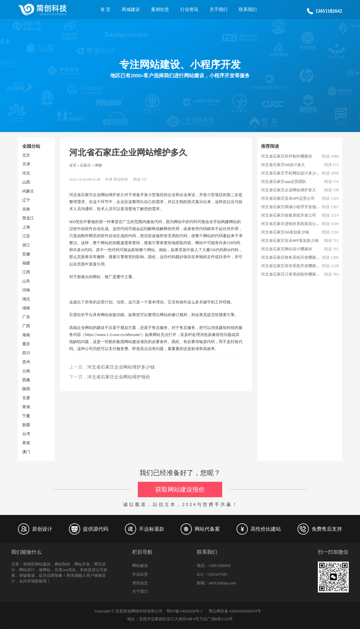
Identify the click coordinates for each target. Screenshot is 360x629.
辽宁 (26, 200)
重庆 (26, 344)
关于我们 (219, 9)
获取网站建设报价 (180, 489)
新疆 (26, 425)
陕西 (26, 389)
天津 (26, 164)
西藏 (26, 380)
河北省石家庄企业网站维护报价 (118, 377)
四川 (26, 353)
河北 (26, 173)
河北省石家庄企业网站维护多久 (288, 190)
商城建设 (131, 9)
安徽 (26, 254)
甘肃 (26, 398)
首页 (72, 165)
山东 (26, 281)
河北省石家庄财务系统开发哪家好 (290, 257)
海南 (26, 335)
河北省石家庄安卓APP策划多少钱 (290, 240)
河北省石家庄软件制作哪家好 (286, 156)
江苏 (26, 236)
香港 (26, 442)
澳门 (26, 451)
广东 (26, 317)
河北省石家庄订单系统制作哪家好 (290, 274)
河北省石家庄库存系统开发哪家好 (290, 266)
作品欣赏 (140, 574)
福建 (26, 263)
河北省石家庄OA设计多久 (283, 164)
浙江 (26, 245)
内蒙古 (28, 191)
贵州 (26, 362)
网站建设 (140, 565)
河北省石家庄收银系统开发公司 (288, 215)
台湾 (26, 434)
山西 (26, 182)
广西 (26, 326)
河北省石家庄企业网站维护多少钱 (121, 367)
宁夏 (26, 416)
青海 (26, 407)
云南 (26, 371)
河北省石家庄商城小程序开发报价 (290, 207)
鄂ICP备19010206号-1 (184, 611)
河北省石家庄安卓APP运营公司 (288, 198)
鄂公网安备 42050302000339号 (234, 611)
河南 (26, 290)
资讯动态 (140, 583)
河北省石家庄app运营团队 (283, 181)
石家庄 (85, 165)
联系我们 (248, 9)
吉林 (26, 209)
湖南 (26, 308)
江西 (26, 272)
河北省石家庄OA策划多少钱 (285, 232)
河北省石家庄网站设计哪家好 (286, 249)
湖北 (26, 299)
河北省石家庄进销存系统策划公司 (290, 223)
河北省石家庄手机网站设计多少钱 (290, 173)
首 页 (105, 9)
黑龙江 (28, 218)
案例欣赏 (160, 9)
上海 (26, 227)
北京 (26, 155)
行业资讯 (189, 9)
